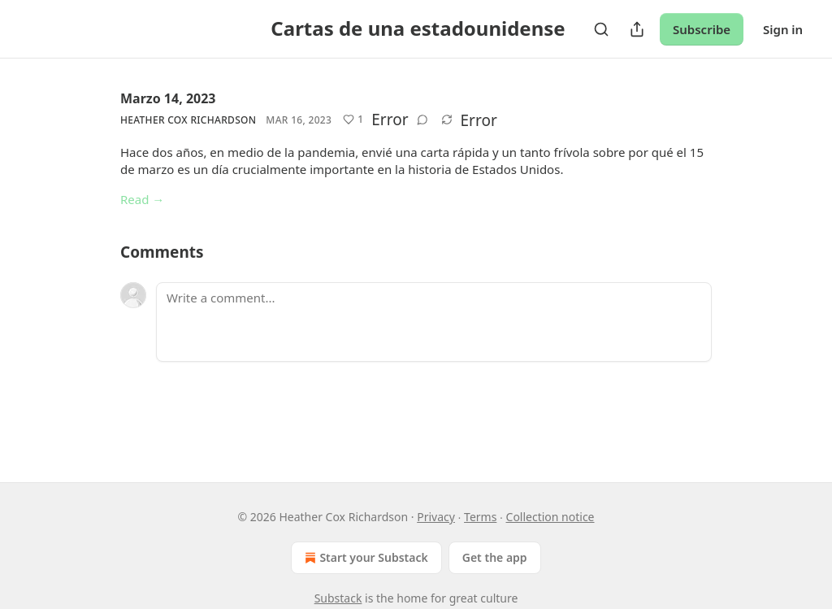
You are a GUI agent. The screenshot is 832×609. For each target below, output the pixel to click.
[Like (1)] (353, 119)
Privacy (436, 516)
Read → (142, 199)
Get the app (494, 557)
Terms (480, 516)
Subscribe (701, 29)
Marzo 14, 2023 (168, 98)
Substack (338, 598)
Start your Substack (364, 558)
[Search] (601, 29)
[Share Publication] (637, 29)
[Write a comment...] (434, 322)
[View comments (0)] (422, 119)
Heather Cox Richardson (188, 120)
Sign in (783, 29)
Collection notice (550, 516)
